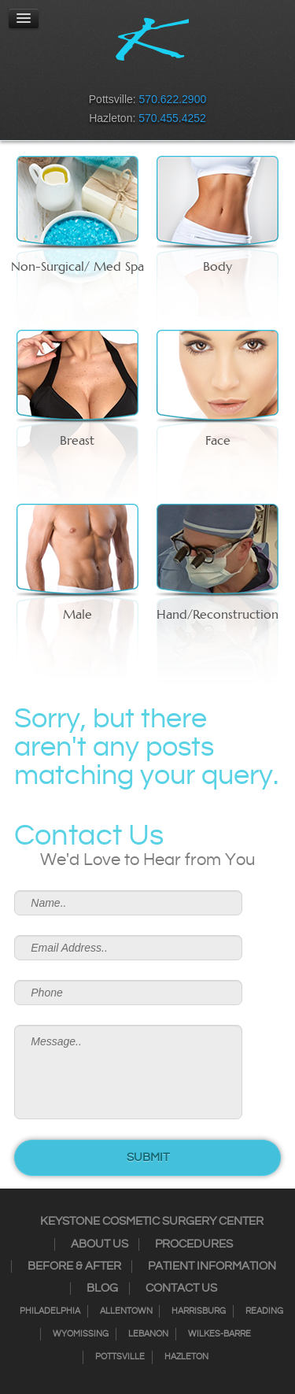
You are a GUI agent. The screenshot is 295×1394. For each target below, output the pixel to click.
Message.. (128, 1072)
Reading (264, 1311)
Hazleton (186, 1357)
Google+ (178, 75)
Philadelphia (50, 1311)
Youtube (199, 75)
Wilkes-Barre (219, 1334)
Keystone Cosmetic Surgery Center (152, 1221)
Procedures (194, 1244)
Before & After (74, 1266)
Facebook (96, 75)
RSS (158, 75)
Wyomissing (81, 1334)
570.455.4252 (172, 118)
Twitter (137, 75)
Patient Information (212, 1266)
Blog (102, 1288)
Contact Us (181, 1288)
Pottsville (120, 1357)
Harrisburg (198, 1311)
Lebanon (148, 1334)
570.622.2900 (173, 99)
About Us (99, 1244)
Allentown (126, 1311)
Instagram (117, 75)
